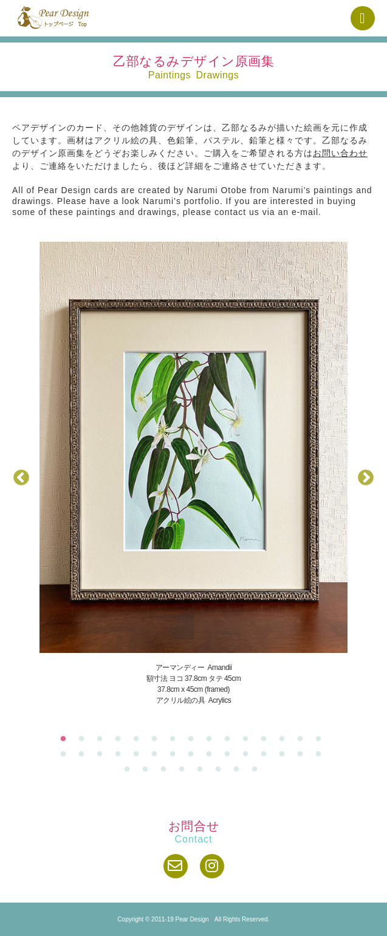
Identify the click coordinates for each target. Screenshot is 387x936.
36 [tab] (221, 769)
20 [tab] (139, 754)
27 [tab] (267, 754)
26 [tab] (248, 754)
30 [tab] (321, 754)
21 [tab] (157, 754)
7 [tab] (176, 739)
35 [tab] (203, 769)
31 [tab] (130, 769)
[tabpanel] (193, 474)
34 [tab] (185, 769)
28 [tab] (285, 754)
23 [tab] (194, 754)
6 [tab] (157, 739)
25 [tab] (230, 754)
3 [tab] (103, 739)
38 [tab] (258, 769)
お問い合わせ (340, 153)
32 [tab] (148, 769)
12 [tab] (267, 739)
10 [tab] (230, 739)
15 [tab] (321, 739)
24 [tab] (212, 754)
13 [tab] (285, 739)
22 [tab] (176, 754)
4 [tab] (121, 739)
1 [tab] (66, 739)
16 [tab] (66, 754)
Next (366, 478)
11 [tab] (248, 739)
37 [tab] (239, 769)
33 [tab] (166, 769)
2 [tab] (84, 739)
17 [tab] (84, 754)
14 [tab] (303, 739)
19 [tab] (121, 754)
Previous (21, 478)
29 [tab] (303, 754)
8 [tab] (194, 739)
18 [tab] (103, 754)
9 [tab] (212, 739)
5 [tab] (139, 739)
